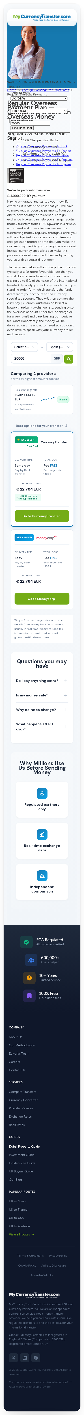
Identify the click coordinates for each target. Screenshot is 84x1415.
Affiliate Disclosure (53, 1265)
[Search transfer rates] (68, 359)
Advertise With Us (42, 1275)
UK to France (18, 1209)
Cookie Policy (27, 1265)
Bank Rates (17, 1125)
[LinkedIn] (24, 1357)
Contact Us (17, 1070)
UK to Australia (19, 1226)
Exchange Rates (20, 1116)
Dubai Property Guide (24, 1146)
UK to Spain (17, 1201)
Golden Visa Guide (22, 1163)
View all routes (21, 1234)
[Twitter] (13, 1357)
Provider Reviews (21, 1108)
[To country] (59, 347)
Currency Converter (23, 1100)
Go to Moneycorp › (42, 599)
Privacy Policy (58, 1255)
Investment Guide (21, 1155)
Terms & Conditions (30, 1255)
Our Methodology (22, 1045)
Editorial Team (19, 1053)
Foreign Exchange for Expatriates (45, 90)
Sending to (18, 105)
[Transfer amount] (31, 358)
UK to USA (16, 1218)
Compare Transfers (22, 1092)
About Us (15, 1037)
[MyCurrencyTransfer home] (42, 17)
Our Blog (15, 1179)
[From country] (24, 347)
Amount (16, 117)
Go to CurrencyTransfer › (42, 516)
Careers (14, 1062)
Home (11, 90)
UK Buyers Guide (21, 1171)
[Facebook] (35, 1357)
